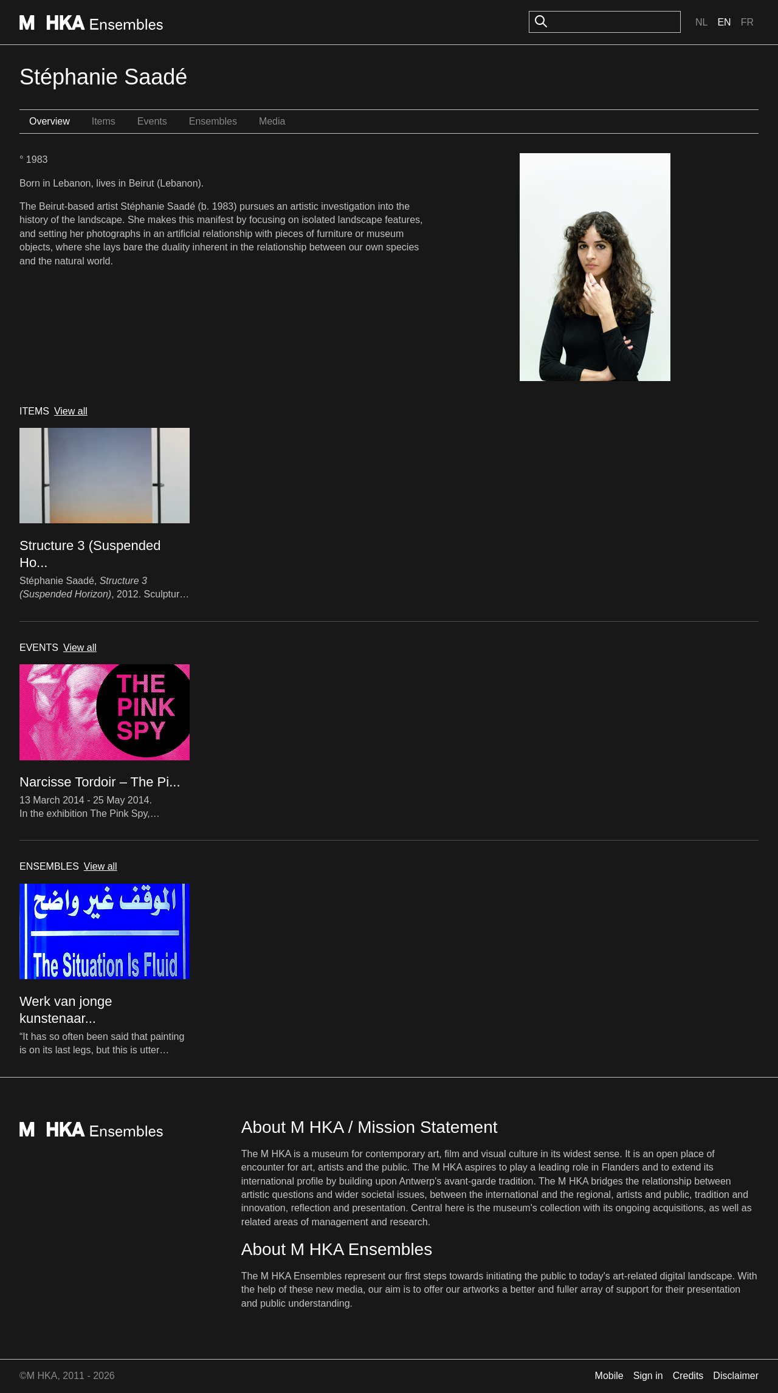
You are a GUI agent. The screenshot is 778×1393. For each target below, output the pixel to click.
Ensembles (213, 121)
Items (103, 121)
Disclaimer (736, 1376)
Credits (688, 1376)
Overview (49, 121)
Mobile (609, 1376)
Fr (747, 22)
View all (71, 411)
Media (272, 121)
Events (152, 121)
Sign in (648, 1376)
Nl (701, 22)
